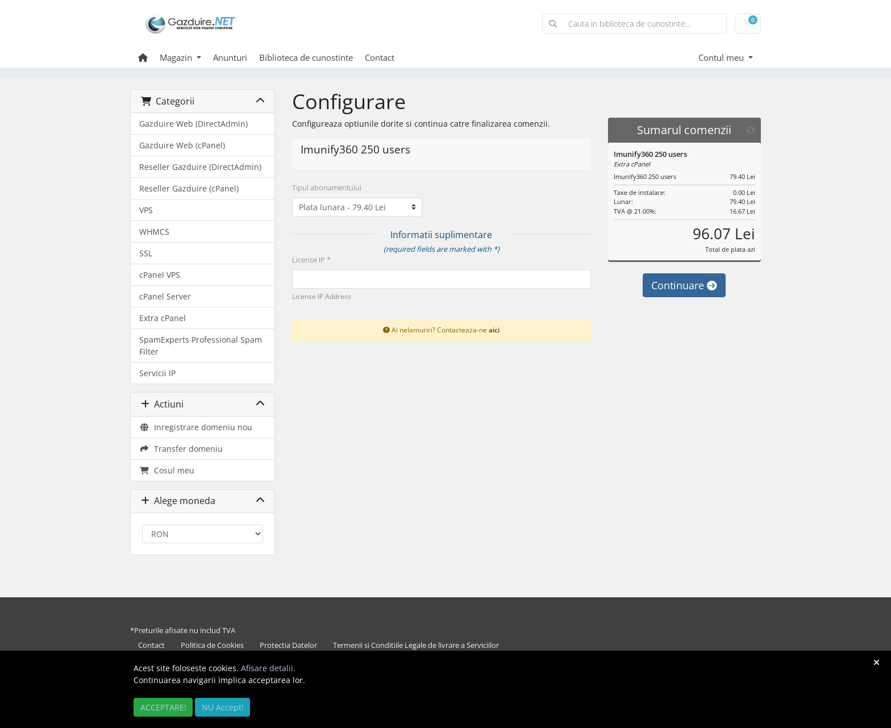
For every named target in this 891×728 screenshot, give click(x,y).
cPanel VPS (159, 274)
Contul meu (722, 57)
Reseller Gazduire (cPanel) (189, 188)
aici (494, 329)
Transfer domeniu (181, 448)
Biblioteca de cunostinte (306, 57)
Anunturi (230, 57)
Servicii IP (157, 373)
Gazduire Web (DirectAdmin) (193, 123)
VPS (146, 210)
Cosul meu (166, 470)
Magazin (177, 57)
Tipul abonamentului (326, 187)
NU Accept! (223, 707)
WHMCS (154, 231)
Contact (379, 57)
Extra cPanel (162, 318)
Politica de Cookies (212, 645)
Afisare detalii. (268, 668)
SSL (145, 253)
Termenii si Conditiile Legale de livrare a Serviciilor (416, 645)
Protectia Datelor (288, 645)
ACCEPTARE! (163, 707)
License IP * (311, 260)
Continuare (684, 285)
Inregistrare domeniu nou (195, 427)
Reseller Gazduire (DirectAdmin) (200, 166)
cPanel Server (165, 296)
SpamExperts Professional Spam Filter (200, 345)
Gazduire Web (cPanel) (182, 145)
